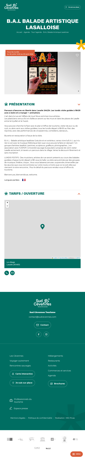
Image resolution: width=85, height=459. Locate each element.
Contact (42, 325)
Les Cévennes (16, 356)
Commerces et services (59, 371)
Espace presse (19, 408)
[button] (42, 226)
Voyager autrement (19, 361)
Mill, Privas (70, 418)
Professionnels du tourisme (21, 400)
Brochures (57, 383)
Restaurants (54, 361)
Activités (52, 365)
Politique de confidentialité (40, 418)
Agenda (52, 375)
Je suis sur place (72, 7)
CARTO (78, 258)
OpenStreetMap (63, 258)
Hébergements (55, 356)
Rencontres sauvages (20, 365)
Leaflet (54, 258)
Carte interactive (22, 374)
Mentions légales (17, 418)
